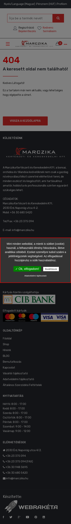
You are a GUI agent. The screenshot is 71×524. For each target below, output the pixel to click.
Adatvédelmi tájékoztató (35, 276)
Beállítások (51, 269)
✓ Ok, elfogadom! (27, 268)
